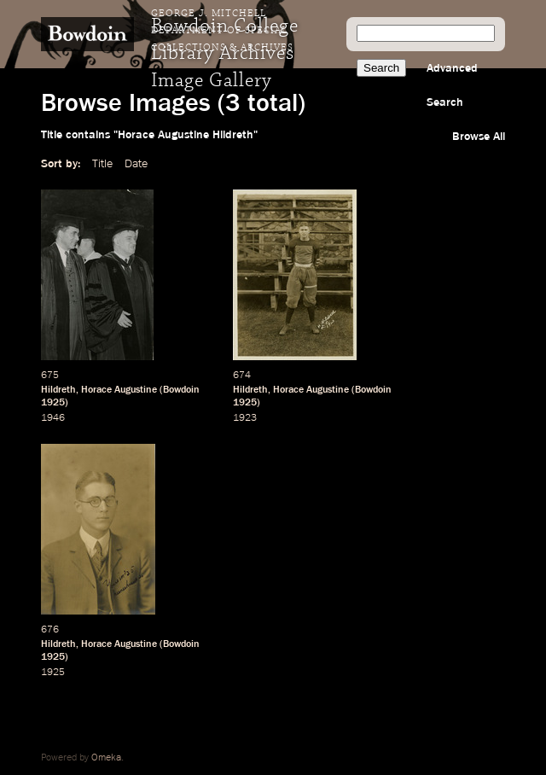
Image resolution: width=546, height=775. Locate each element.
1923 (245, 418)
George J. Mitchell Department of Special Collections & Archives (222, 31)
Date (136, 164)
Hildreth (58, 390)
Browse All (478, 137)
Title (102, 164)
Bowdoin (181, 390)
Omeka (106, 758)
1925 (53, 403)
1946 (53, 418)
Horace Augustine (119, 390)
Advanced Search (452, 85)
